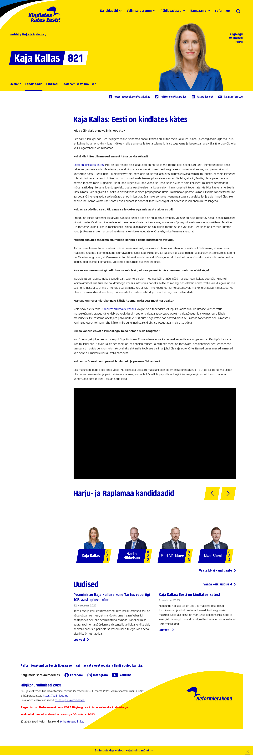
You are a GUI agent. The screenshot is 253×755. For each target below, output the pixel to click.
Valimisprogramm (139, 11)
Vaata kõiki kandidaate (217, 570)
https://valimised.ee (55, 695)
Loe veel (81, 640)
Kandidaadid (109, 11)
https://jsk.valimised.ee (70, 700)
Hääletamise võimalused (78, 84)
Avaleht (14, 34)
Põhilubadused (171, 11)
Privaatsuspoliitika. (72, 721)
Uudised (52, 84)
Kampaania (198, 11)
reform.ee (222, 11)
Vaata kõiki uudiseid (219, 584)
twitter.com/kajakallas (171, 96)
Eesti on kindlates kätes (89, 164)
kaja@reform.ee (230, 97)
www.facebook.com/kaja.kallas (129, 97)
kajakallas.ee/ (202, 96)
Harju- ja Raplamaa (33, 34)
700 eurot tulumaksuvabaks (118, 309)
